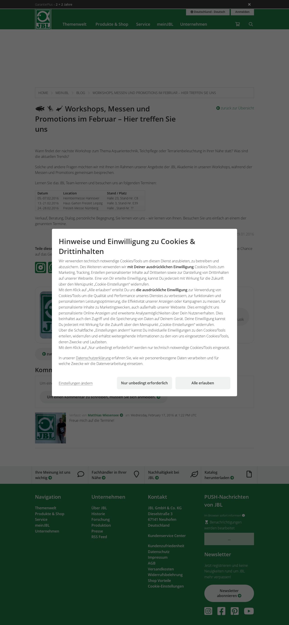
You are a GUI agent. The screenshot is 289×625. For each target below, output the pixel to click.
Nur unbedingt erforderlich (144, 383)
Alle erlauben (202, 383)
